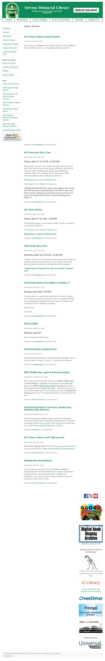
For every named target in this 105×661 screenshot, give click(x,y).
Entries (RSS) (8, 656)
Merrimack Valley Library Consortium (10, 125)
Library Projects (8, 75)
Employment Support (10, 44)
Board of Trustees (9, 63)
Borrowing (6, 28)
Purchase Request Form (9, 53)
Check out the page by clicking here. (41, 425)
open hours (71, 446)
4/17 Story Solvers (33, 210)
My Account (22, 19)
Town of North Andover (11, 84)
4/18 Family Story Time (35, 246)
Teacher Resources (10, 48)
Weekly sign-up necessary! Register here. (40, 180)
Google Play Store (48, 388)
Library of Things (9, 40)
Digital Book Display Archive (91, 543)
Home (9, 19)
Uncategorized (37, 145)
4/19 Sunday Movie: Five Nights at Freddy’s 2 (47, 283)
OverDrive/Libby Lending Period (40, 349)
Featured (35, 430)
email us (58, 653)
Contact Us (93, 19)
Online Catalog (40, 19)
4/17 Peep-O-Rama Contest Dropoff (42, 37)
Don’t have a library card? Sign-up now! (44, 437)
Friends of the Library (10, 67)
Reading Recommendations (38, 460)
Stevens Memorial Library (46, 7)
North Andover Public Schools (10, 89)
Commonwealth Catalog (11, 130)
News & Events (38, 400)
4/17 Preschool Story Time (37, 152)
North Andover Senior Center (11, 110)
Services (6, 32)
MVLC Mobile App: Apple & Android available (47, 372)
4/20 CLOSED (31, 324)
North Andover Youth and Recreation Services (10, 96)
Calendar (79, 19)
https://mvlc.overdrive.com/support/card (58, 449)
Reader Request (60, 469)
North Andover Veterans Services (11, 104)
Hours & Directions (61, 19)
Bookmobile (7, 36)
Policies (5, 71)
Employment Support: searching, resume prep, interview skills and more (48, 408)
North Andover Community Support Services (10, 117)
